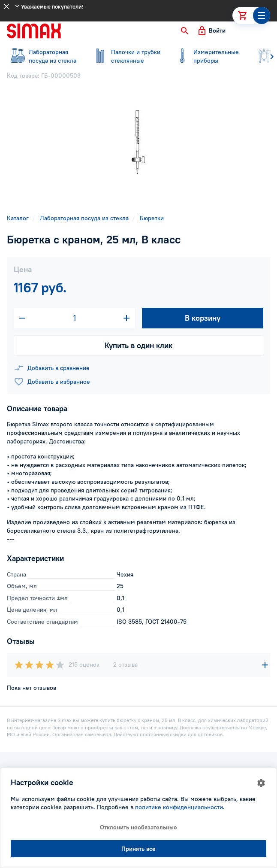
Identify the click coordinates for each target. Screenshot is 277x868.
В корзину (202, 318)
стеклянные (125, 56)
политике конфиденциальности (179, 807)
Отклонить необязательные (138, 827)
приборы (208, 56)
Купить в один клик (138, 345)
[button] (184, 30)
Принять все (138, 849)
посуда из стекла (43, 56)
